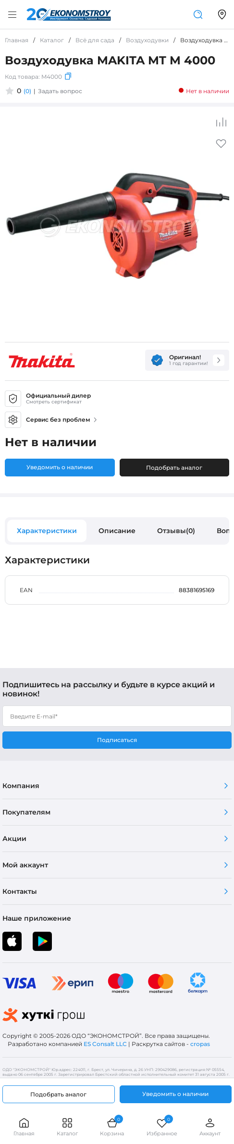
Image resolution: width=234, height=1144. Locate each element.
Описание (117, 530)
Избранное (162, 1127)
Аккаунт (210, 1127)
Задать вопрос (60, 91)
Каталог (67, 1127)
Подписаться (117, 739)
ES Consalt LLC (105, 1043)
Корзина (112, 1127)
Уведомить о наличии (59, 467)
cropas (200, 1043)
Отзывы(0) (176, 530)
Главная (24, 1127)
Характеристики (47, 530)
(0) (27, 91)
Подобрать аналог (174, 467)
